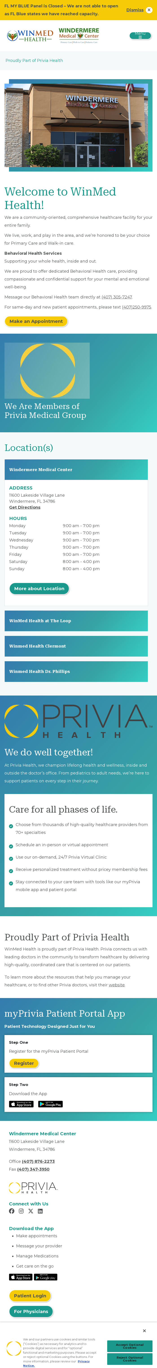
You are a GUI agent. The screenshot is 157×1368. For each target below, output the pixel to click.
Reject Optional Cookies (130, 1359)
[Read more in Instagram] (22, 1211)
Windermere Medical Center (40, 469)
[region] (78, 1345)
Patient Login (30, 1295)
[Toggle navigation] (140, 35)
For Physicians (31, 1311)
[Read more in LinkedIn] (41, 1211)
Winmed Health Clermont (37, 646)
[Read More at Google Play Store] (45, 1276)
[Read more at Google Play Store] (50, 1104)
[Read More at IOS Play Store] (21, 1276)
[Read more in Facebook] (12, 1211)
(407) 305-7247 (117, 297)
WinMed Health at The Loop (40, 620)
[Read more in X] (31, 1211)
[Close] (144, 1331)
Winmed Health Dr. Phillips (39, 671)
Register (24, 1063)
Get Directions (24, 507)
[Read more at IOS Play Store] (21, 1104)
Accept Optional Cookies (130, 1346)
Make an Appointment (36, 321)
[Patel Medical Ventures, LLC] (54, 35)
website (117, 985)
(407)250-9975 (136, 307)
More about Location (39, 588)
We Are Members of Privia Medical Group (45, 411)
